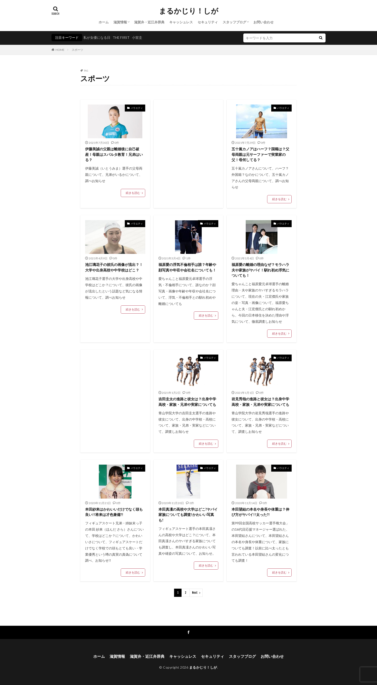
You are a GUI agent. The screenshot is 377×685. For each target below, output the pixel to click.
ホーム (104, 22)
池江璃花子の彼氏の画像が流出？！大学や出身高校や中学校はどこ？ (114, 267)
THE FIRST (121, 37)
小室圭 (137, 37)
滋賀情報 (120, 22)
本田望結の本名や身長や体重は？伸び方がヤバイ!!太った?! (260, 512)
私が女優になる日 (96, 37)
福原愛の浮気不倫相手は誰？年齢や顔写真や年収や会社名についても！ (187, 267)
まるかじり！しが (188, 10)
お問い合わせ (263, 22)
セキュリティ (208, 22)
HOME (60, 50)
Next (195, 592)
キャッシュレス (181, 22)
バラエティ (137, 107)
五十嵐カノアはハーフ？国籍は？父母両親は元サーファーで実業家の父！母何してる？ (260, 154)
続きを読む (133, 193)
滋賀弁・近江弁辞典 (149, 22)
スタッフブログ (234, 22)
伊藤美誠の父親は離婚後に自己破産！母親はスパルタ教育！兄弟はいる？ (114, 154)
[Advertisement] (188, 144)
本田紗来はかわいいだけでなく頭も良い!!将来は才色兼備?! (114, 512)
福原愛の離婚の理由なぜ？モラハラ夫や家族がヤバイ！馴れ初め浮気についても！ (260, 269)
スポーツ (77, 50)
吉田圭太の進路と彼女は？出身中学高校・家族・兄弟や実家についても (187, 402)
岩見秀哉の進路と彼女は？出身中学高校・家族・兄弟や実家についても (260, 402)
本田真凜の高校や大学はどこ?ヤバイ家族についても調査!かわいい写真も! (188, 514)
